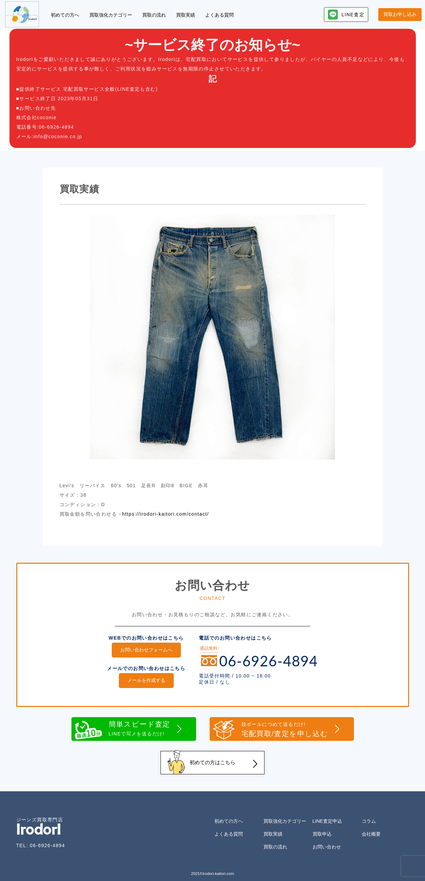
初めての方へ (65, 15)
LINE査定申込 (327, 816)
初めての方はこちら (212, 759)
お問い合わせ (327, 841)
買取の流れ (154, 15)
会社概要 (371, 829)
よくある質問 (219, 15)
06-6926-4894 (47, 840)
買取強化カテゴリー (110, 15)
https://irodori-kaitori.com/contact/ (165, 514)
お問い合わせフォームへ (146, 649)
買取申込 (322, 829)
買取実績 (185, 15)
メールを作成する (146, 679)
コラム (369, 816)
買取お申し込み (400, 14)
